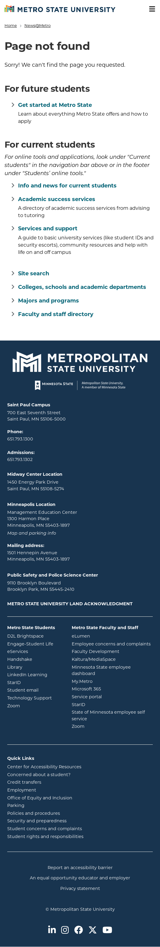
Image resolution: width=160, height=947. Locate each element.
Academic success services (56, 200)
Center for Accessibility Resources (44, 767)
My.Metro (106, 681)
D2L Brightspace (35, 636)
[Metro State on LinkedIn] (52, 930)
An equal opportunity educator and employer (80, 878)
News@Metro (37, 26)
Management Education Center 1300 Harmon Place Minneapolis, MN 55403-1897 (42, 519)
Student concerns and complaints (44, 829)
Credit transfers (24, 782)
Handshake (35, 659)
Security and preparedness (37, 821)
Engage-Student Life (35, 644)
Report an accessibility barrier (80, 868)
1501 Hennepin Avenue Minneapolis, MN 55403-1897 (38, 556)
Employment (21, 790)
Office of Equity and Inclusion (39, 798)
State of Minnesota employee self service (108, 715)
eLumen (105, 636)
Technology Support (29, 698)
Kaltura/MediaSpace (112, 659)
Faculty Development (95, 652)
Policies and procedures (33, 813)
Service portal (111, 696)
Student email (35, 690)
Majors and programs (48, 301)
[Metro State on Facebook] (78, 930)
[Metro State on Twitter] (92, 930)
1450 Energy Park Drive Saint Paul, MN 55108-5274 (35, 485)
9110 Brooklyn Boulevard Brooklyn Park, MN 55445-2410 (40, 586)
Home (11, 26)
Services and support (47, 229)
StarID (35, 682)
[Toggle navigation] (150, 9)
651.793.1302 (20, 460)
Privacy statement (80, 889)
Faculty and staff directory (55, 315)
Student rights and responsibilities (45, 837)
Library (35, 667)
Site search (33, 274)
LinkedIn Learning (35, 674)
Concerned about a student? (39, 775)
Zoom (35, 706)
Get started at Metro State (55, 105)
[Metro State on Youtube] (107, 930)
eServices (35, 651)
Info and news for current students (67, 186)
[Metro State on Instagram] (65, 930)
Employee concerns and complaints (111, 644)
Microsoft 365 (110, 689)
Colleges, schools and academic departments (82, 287)
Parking (15, 806)
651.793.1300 (20, 439)
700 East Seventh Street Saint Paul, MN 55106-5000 (36, 416)
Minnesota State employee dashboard (108, 671)
